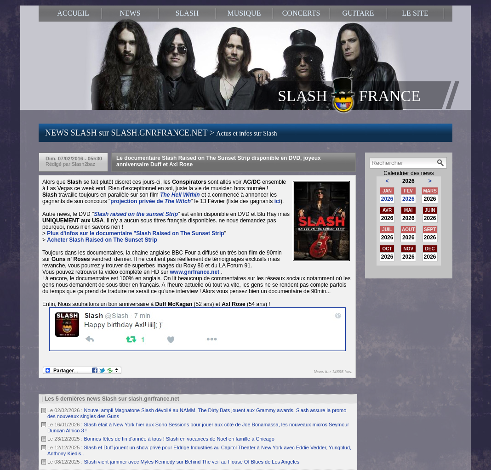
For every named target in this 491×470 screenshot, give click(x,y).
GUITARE (358, 13)
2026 (387, 199)
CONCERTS (301, 13)
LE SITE (415, 13)
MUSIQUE (244, 13)
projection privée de (150, 201)
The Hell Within (180, 195)
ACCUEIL (73, 13)
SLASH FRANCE (349, 95)
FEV (408, 190)
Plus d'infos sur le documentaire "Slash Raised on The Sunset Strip (135, 233)
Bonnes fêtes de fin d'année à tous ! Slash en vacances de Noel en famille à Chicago (179, 439)
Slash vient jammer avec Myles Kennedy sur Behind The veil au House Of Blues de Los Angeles (192, 461)
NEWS (130, 13)
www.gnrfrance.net (194, 272)
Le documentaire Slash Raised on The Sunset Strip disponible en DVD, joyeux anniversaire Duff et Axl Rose (218, 161)
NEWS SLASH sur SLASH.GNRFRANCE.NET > (161, 132)
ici (277, 201)
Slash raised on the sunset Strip (136, 214)
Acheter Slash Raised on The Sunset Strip (102, 240)
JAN (387, 190)
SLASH (187, 13)
